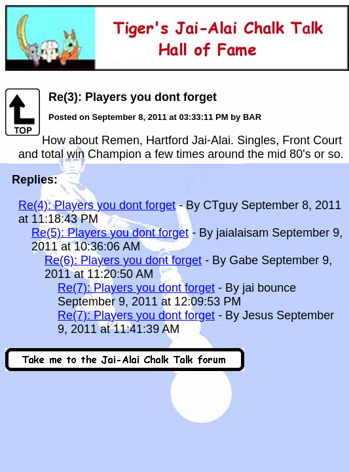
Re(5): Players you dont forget (110, 232)
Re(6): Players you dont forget (123, 260)
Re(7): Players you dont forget (136, 287)
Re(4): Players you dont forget (96, 205)
